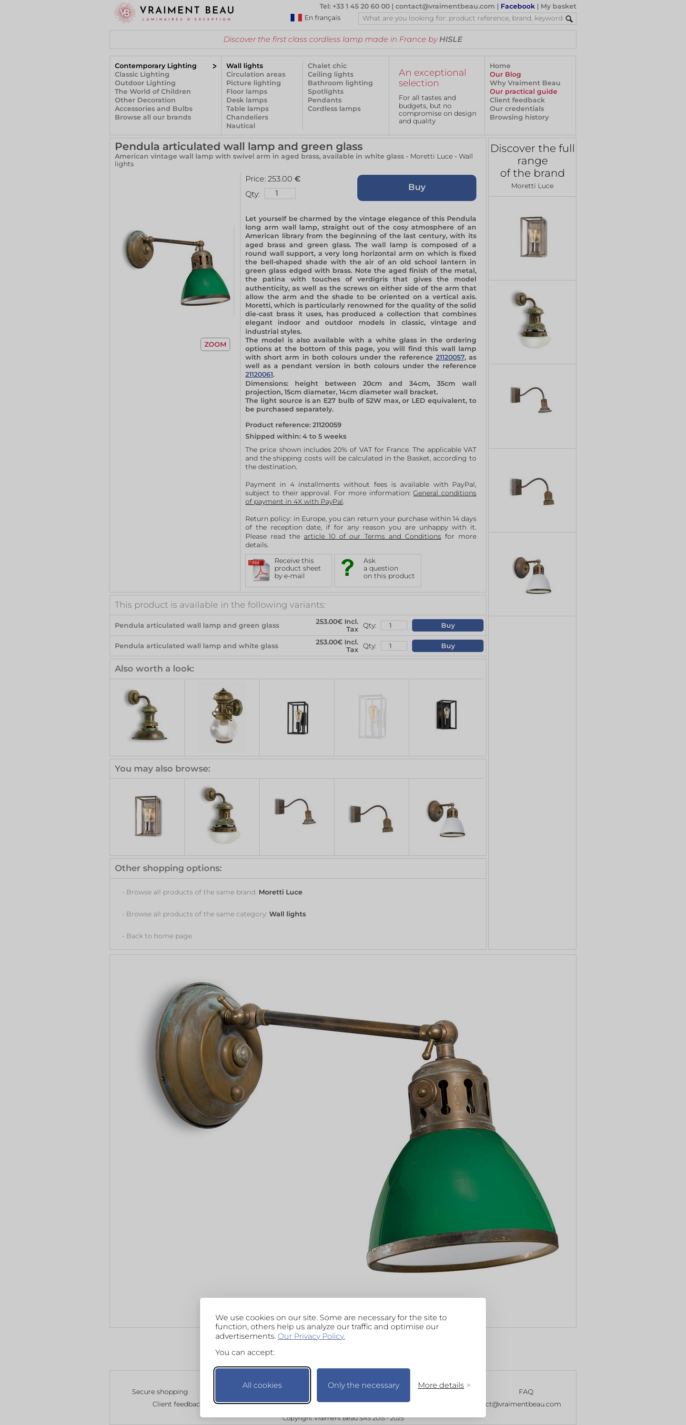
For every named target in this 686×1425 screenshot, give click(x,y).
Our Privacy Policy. (311, 1336)
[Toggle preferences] (440, 1385)
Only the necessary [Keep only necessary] (363, 1385)
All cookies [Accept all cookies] (262, 1385)
